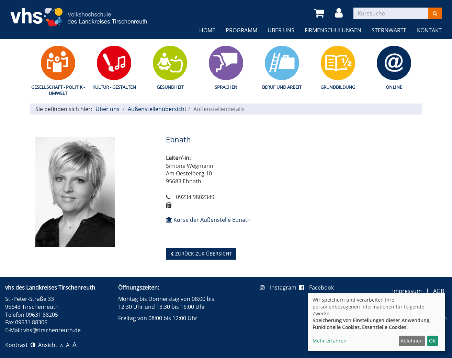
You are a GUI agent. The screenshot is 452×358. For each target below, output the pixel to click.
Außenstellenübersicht (157, 109)
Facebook (316, 287)
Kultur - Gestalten (114, 87)
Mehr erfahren (330, 340)
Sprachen (226, 87)
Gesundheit (170, 87)
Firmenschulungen (333, 30)
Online (394, 87)
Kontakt (429, 30)
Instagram (279, 287)
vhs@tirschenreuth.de (52, 330)
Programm (241, 30)
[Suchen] (435, 13)
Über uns (281, 30)
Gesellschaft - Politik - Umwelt (58, 90)
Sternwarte (389, 30)
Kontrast (20, 345)
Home (207, 30)
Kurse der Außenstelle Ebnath (208, 220)
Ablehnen (411, 340)
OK (432, 340)
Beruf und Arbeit (282, 87)
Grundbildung (337, 87)
